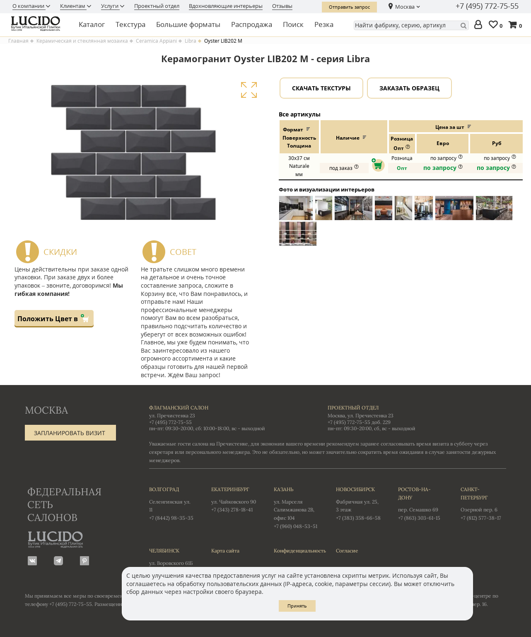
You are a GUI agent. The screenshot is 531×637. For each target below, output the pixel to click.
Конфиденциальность (296, 550)
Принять (297, 606)
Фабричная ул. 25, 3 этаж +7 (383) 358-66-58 (358, 503)
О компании (29, 6)
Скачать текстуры (321, 88)
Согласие (347, 550)
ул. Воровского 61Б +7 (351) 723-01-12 (172, 560)
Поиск (293, 24)
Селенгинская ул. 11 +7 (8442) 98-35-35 (172, 503)
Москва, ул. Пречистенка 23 (360, 415)
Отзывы (282, 6)
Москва (405, 6)
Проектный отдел (156, 6)
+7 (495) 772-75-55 (487, 6)
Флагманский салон (178, 407)
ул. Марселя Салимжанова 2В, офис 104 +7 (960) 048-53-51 (296, 507)
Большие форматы (188, 24)
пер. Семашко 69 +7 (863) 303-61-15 (421, 503)
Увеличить (248, 90)
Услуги (110, 6)
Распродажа (251, 24)
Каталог (92, 24)
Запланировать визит (69, 433)
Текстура (130, 24)
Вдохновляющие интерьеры (226, 6)
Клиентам (73, 6)
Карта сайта (225, 550)
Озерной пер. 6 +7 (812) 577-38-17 (483, 503)
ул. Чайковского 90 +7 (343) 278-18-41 (234, 499)
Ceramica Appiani (156, 41)
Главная (18, 41)
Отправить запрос (349, 7)
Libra (190, 41)
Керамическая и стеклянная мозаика (82, 41)
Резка (323, 24)
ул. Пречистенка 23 (172, 415)
